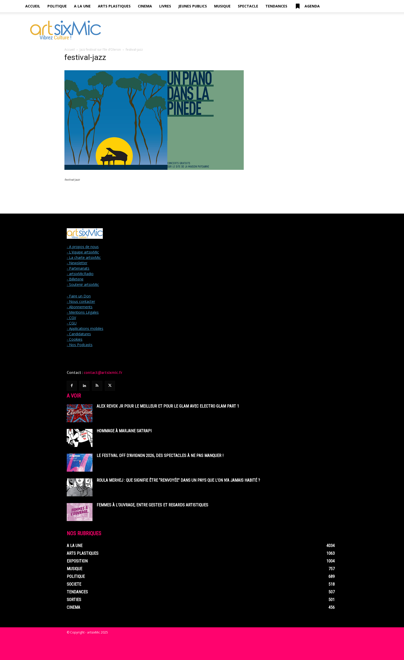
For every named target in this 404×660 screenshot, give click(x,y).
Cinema (145, 6)
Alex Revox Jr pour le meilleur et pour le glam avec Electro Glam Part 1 (168, 406)
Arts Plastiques (114, 6)
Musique (222, 6)
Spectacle (248, 6)
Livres (165, 6)
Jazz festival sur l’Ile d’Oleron (100, 49)
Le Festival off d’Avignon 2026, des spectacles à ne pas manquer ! (160, 455)
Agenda (307, 6)
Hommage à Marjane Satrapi (124, 430)
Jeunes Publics (192, 6)
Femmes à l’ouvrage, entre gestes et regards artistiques (152, 505)
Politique (57, 6)
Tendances (276, 6)
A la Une (82, 6)
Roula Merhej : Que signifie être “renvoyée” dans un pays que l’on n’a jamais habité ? (178, 480)
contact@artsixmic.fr (103, 372)
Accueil (32, 6)
